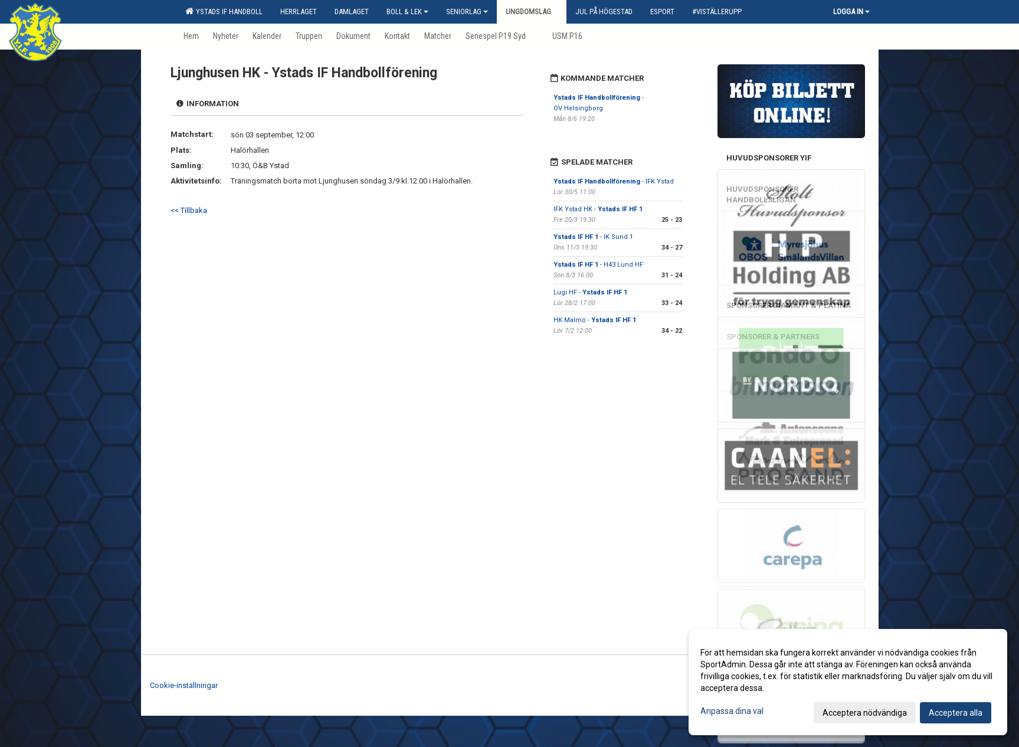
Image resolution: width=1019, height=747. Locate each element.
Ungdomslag (532, 11)
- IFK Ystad (613, 181)
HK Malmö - (594, 320)
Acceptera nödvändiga (865, 712)
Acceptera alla (955, 712)
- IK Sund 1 (593, 237)
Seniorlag (467, 11)
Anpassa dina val (732, 711)
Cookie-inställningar (184, 685)
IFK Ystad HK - (598, 209)
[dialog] (848, 682)
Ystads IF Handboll (224, 11)
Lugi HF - (590, 292)
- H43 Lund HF (598, 264)
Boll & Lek (407, 11)
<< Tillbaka (189, 210)
